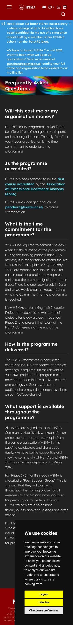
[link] (51, 7)
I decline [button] (44, 602)
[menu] (9, 7)
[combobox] (63, 14)
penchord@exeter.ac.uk (24, 63)
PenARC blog (38, 41)
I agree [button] (44, 594)
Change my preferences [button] (43, 610)
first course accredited (34, 181)
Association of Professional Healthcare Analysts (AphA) (35, 189)
